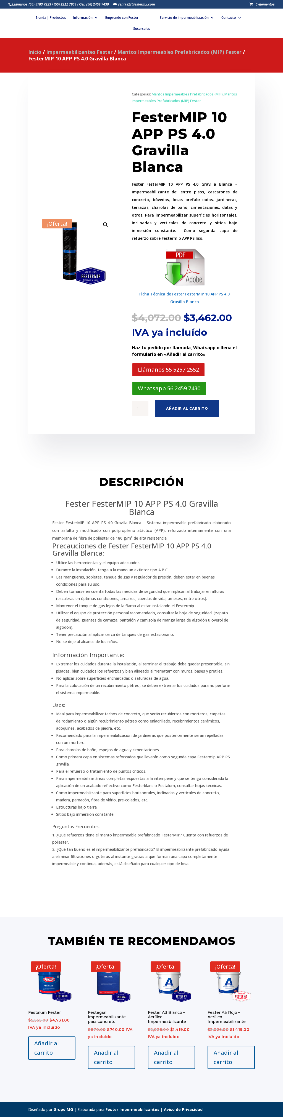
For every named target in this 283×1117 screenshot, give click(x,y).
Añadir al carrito (187, 408)
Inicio (34, 52)
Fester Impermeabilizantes (132, 1109)
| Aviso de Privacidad (181, 1109)
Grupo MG (63, 1109)
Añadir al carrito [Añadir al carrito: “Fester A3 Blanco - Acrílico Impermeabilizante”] (166, 1057)
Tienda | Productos (57, 18)
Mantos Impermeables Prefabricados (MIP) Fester (179, 52)
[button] (106, 225)
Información (89, 18)
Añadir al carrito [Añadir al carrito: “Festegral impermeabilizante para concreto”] (106, 1057)
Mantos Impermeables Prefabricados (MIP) (187, 94)
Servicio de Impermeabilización (205, 18)
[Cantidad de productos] (140, 409)
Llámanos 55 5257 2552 (168, 369)
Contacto (126, 29)
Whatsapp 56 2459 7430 (169, 388)
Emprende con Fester (128, 18)
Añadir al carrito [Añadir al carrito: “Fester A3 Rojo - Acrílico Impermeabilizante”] (226, 1057)
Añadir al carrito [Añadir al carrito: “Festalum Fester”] (46, 1047)
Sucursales (155, 29)
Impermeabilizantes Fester (79, 52)
